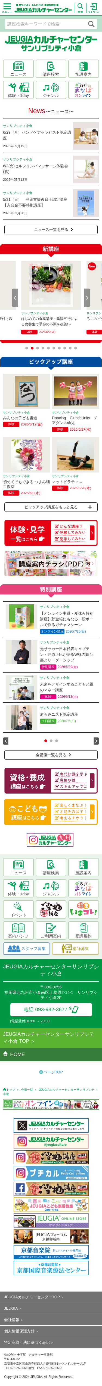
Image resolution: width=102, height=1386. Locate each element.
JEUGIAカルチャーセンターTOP (32, 1297)
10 (75, 348)
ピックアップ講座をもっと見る (58, 507)
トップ (10, 1089)
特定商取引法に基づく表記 (27, 1342)
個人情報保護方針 (19, 1331)
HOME (14, 1054)
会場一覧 (27, 1089)
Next (87, 298)
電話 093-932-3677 (51, 1009)
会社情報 (11, 1320)
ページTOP (53, 1072)
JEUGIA (11, 1308)
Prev (15, 298)
